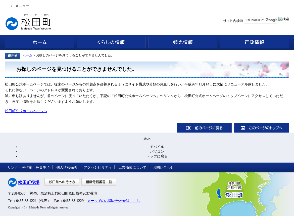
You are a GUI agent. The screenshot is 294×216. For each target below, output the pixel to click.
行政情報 (254, 42)
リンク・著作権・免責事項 (29, 167)
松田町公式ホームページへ (26, 111)
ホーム (39, 42)
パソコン (157, 151)
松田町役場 (28, 182)
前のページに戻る (204, 128)
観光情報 (182, 42)
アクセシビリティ (98, 167)
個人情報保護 (66, 167)
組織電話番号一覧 (98, 182)
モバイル (157, 147)
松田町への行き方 (61, 182)
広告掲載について (132, 167)
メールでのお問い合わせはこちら (113, 201)
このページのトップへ (261, 128)
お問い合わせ (163, 167)
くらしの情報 (111, 42)
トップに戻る (157, 156)
